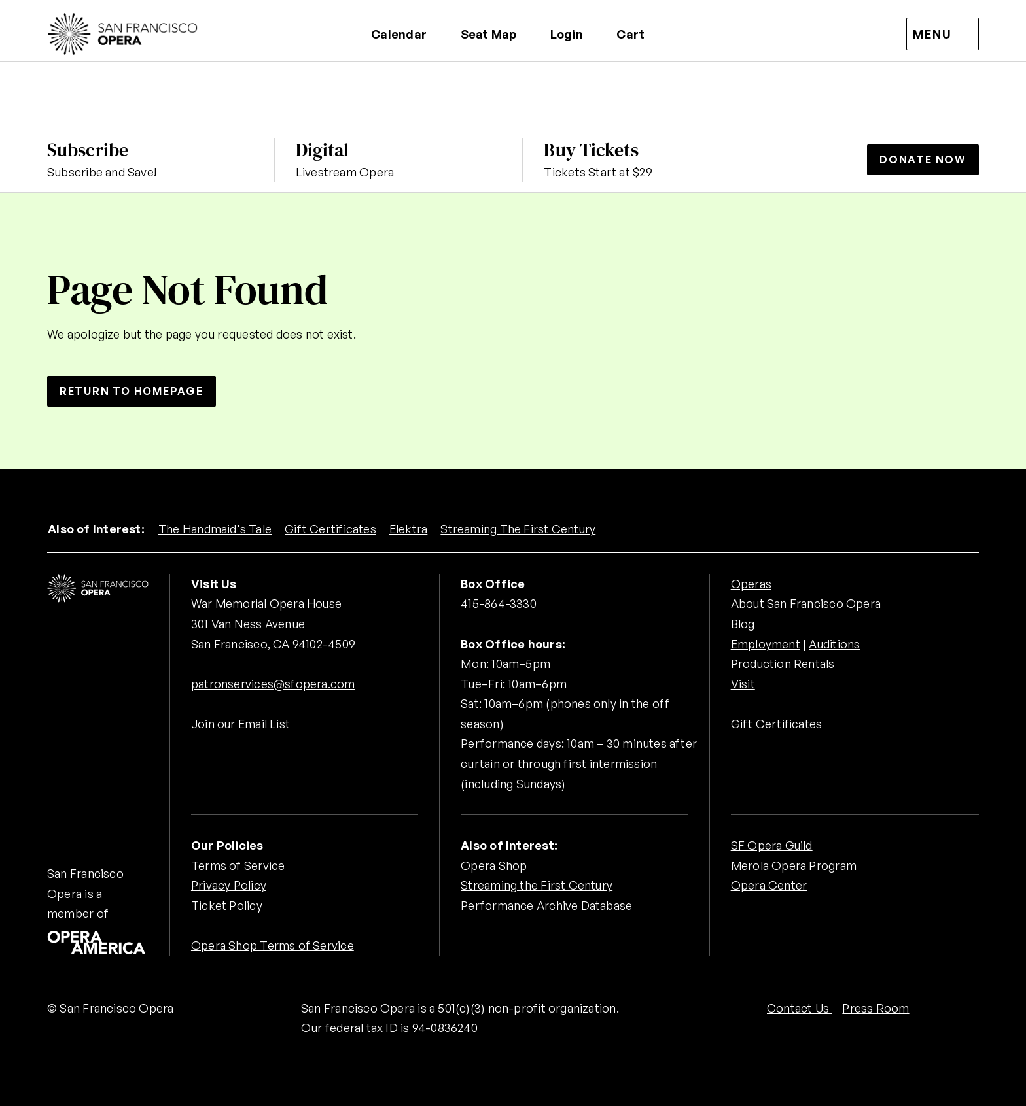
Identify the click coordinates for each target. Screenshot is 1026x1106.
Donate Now (922, 159)
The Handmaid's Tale (215, 529)
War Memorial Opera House (267, 603)
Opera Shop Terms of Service (272, 945)
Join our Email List (241, 723)
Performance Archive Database (546, 905)
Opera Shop (494, 865)
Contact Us (799, 1008)
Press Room (875, 1008)
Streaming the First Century (537, 885)
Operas (751, 584)
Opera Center (769, 885)
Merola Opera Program (794, 865)
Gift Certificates (331, 529)
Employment (766, 644)
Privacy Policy (228, 885)
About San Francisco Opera (806, 603)
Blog (743, 623)
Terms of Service (238, 865)
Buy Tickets (591, 149)
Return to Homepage (132, 390)
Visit (743, 684)
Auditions (835, 644)
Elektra (409, 529)
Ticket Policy (226, 905)
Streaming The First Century (519, 529)
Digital (322, 149)
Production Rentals (783, 663)
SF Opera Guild (772, 845)
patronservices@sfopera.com (273, 684)
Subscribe (87, 149)
